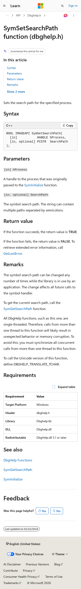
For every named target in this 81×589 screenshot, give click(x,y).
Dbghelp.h (34, 15)
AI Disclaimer (12, 564)
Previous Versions (37, 564)
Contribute (10, 570)
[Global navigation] (4, 6)
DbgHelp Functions (17, 460)
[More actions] (74, 15)
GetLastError (12, 253)
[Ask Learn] (66, 15)
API (18, 15)
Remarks (12, 85)
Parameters (14, 73)
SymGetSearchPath (17, 308)
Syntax (11, 68)
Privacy (27, 570)
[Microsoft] (40, 6)
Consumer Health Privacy (20, 576)
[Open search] (62, 6)
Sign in (73, 5)
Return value (15, 79)
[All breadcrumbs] (7, 15)
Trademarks (11, 583)
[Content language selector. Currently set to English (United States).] (23, 543)
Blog (57, 564)
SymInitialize (33, 185)
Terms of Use (53, 576)
